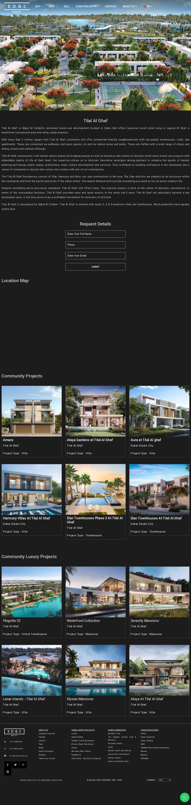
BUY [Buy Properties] (39, 6)
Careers (42, 741)
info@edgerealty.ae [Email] (16, 756)
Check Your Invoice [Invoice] (47, 758)
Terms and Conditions (51, 780)
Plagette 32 (76, 755)
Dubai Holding (147, 741)
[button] (7, 764)
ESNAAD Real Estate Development (155, 748)
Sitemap (42, 755)
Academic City (114, 734)
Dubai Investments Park (118, 761)
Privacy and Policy (29, 780)
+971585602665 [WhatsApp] (13, 749)
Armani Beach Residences (82, 744)
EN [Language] (147, 6)
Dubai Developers (150, 730)
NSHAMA (144, 758)
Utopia (74, 748)
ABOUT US (43, 730)
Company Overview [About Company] (47, 734)
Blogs (41, 748)
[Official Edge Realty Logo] (18, 732)
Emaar (143, 734)
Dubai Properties (148, 737)
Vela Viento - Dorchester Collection (86, 758)
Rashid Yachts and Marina (119, 751)
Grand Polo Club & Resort (119, 754)
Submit (95, 267)
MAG (143, 744)
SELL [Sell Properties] (67, 6)
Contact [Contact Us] (42, 737)
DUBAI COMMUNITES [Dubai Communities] (117, 730)
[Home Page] (17, 8)
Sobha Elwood (77, 737)
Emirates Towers (115, 743)
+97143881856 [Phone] (13, 742)
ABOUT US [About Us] (130, 6)
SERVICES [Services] (111, 6)
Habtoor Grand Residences (82, 741)
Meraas (144, 751)
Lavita (74, 734)
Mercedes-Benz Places (81, 751)
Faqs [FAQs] (41, 744)
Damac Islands (114, 758)
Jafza (110, 747)
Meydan (144, 755)
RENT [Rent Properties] (53, 6)
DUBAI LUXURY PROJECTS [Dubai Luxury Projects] (82, 730)
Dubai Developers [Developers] (46, 751)
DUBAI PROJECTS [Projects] (87, 6)
